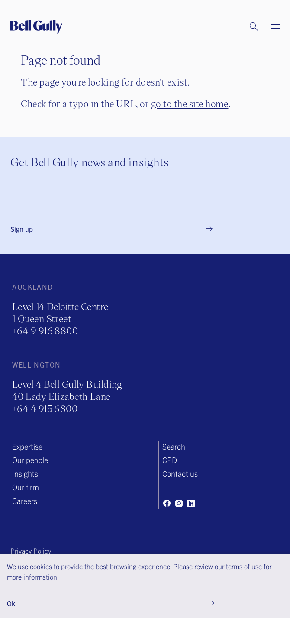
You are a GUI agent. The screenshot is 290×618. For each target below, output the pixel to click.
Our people (30, 460)
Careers (24, 501)
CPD (169, 460)
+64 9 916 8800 (45, 330)
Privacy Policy (30, 550)
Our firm (25, 487)
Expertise (27, 446)
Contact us (180, 474)
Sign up (21, 229)
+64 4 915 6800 (44, 408)
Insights (25, 474)
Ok (11, 603)
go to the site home (190, 103)
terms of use (244, 566)
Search (173, 446)
